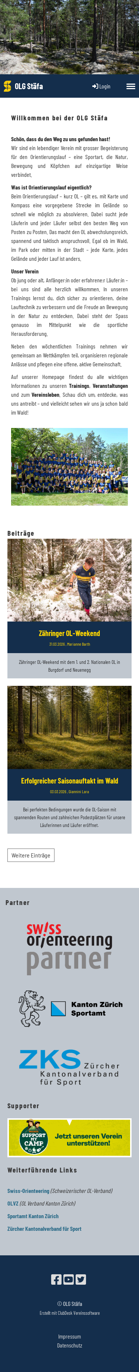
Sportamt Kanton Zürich (33, 1215)
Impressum (69, 1336)
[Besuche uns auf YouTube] (68, 1279)
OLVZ (13, 1203)
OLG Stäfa (29, 86)
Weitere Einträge (30, 855)
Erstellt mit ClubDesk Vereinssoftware (70, 1313)
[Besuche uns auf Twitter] (81, 1279)
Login (100, 86)
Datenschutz (69, 1345)
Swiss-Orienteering (28, 1190)
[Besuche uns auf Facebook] (56, 1279)
